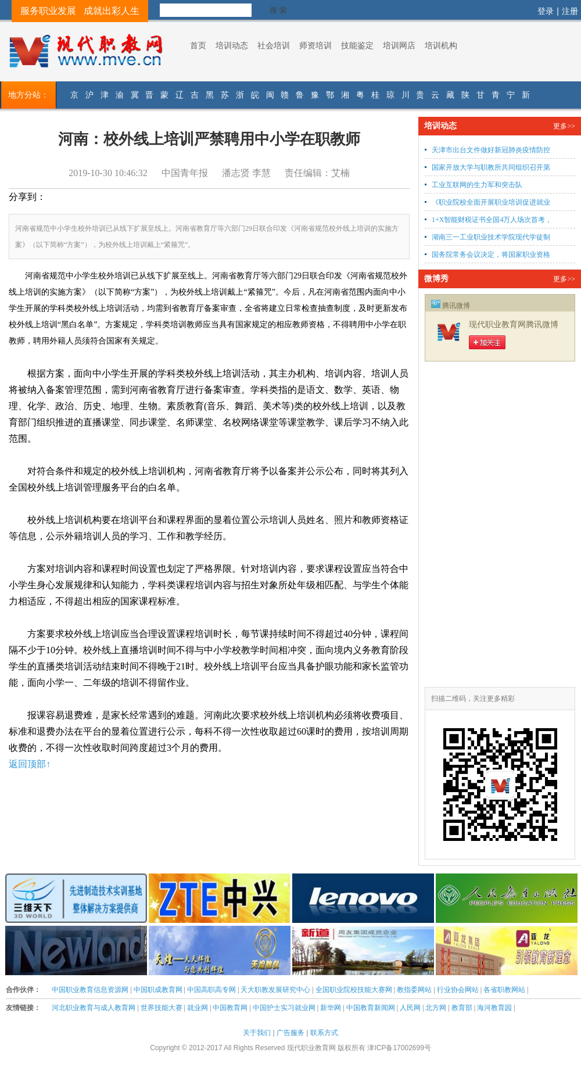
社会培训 (273, 45)
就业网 (197, 1008)
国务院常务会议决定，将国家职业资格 (491, 254)
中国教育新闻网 (370, 1008)
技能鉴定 (357, 45)
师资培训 (315, 45)
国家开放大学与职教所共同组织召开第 (491, 167)
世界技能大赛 (161, 1008)
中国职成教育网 (158, 990)
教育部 (461, 1008)
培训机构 (441, 45)
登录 (545, 11)
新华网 (330, 1008)
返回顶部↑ (30, 764)
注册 (570, 11)
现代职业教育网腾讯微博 (513, 324)
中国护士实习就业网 (284, 1008)
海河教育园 (494, 1008)
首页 (198, 45)
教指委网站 (414, 990)
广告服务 (290, 1033)
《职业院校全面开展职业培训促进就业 (491, 202)
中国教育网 (230, 1008)
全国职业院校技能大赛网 (353, 990)
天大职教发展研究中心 (275, 990)
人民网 (410, 1008)
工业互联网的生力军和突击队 (485, 185)
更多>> (564, 126)
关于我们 (257, 1033)
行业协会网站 (458, 990)
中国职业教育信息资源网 (90, 990)
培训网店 (399, 45)
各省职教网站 (504, 990)
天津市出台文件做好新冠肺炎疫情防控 (491, 150)
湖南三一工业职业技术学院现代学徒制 (491, 237)
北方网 (435, 1008)
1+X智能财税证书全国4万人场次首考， (492, 220)
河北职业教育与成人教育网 (93, 1008)
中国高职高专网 (211, 990)
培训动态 (232, 45)
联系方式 (324, 1033)
